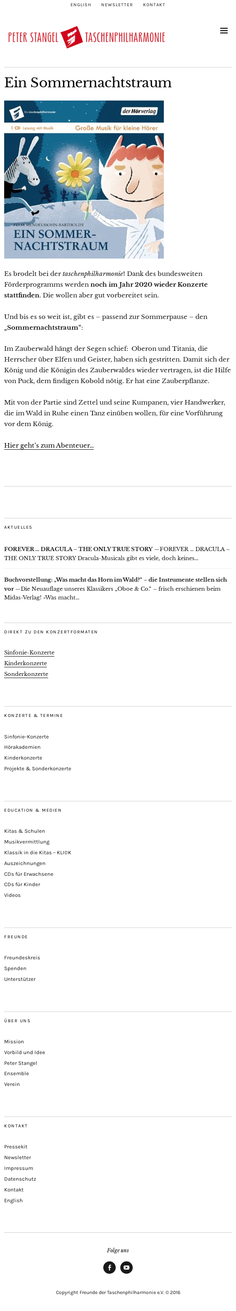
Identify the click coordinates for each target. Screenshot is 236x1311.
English (81, 4)
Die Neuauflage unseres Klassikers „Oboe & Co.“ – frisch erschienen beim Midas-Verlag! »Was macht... (115, 588)
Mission (14, 1041)
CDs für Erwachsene (29, 874)
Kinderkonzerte (25, 663)
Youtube (126, 1273)
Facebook (110, 1273)
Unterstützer (20, 979)
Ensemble (16, 1073)
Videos (12, 895)
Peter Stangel (20, 1063)
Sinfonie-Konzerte (29, 652)
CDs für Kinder (22, 884)
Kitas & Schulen (24, 831)
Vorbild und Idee (24, 1052)
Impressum (18, 1168)
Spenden (15, 968)
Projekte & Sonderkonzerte (37, 768)
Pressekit (15, 1146)
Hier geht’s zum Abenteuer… (49, 445)
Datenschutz (20, 1179)
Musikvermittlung (26, 842)
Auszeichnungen (25, 863)
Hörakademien (22, 747)
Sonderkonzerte (26, 674)
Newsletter (117, 4)
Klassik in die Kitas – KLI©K (37, 852)
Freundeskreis (22, 957)
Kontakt (154, 4)
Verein (12, 1084)
